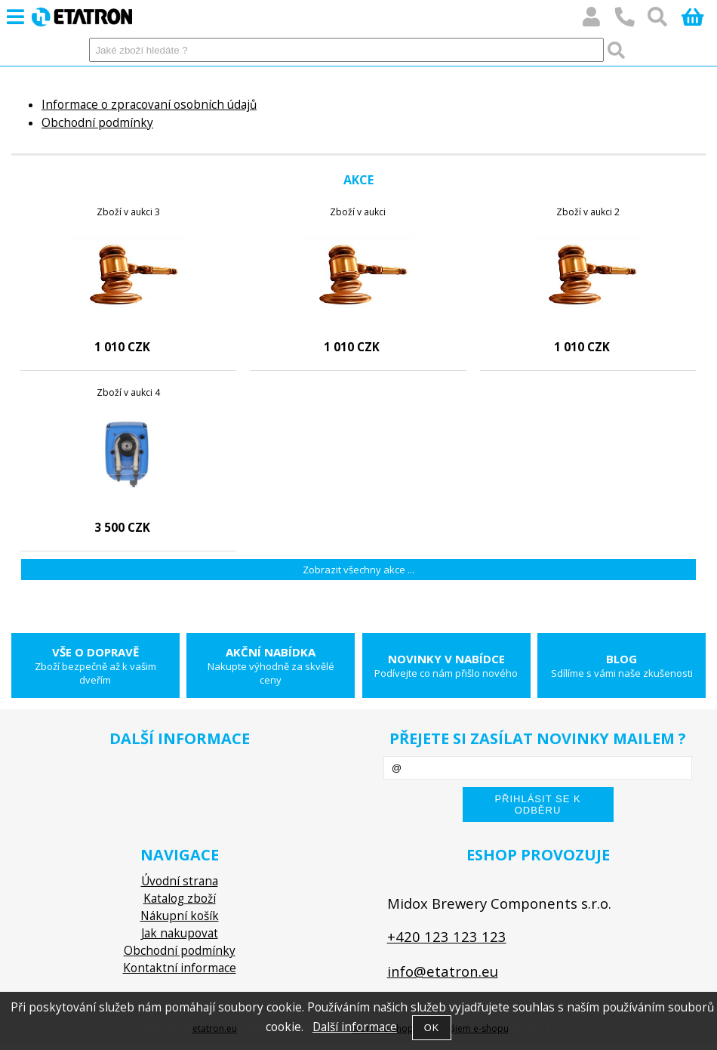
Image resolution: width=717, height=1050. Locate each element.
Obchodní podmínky (97, 123)
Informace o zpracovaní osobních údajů (149, 105)
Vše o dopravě (95, 665)
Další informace (354, 1027)
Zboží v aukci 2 (588, 211)
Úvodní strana (179, 881)
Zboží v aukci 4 (128, 392)
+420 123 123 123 (446, 936)
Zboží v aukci (358, 211)
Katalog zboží (179, 898)
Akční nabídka (270, 665)
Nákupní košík (179, 916)
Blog (621, 665)
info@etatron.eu (442, 971)
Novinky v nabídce (446, 665)
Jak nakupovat (179, 933)
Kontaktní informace (179, 968)
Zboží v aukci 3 (128, 211)
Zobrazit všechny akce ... (358, 569)
